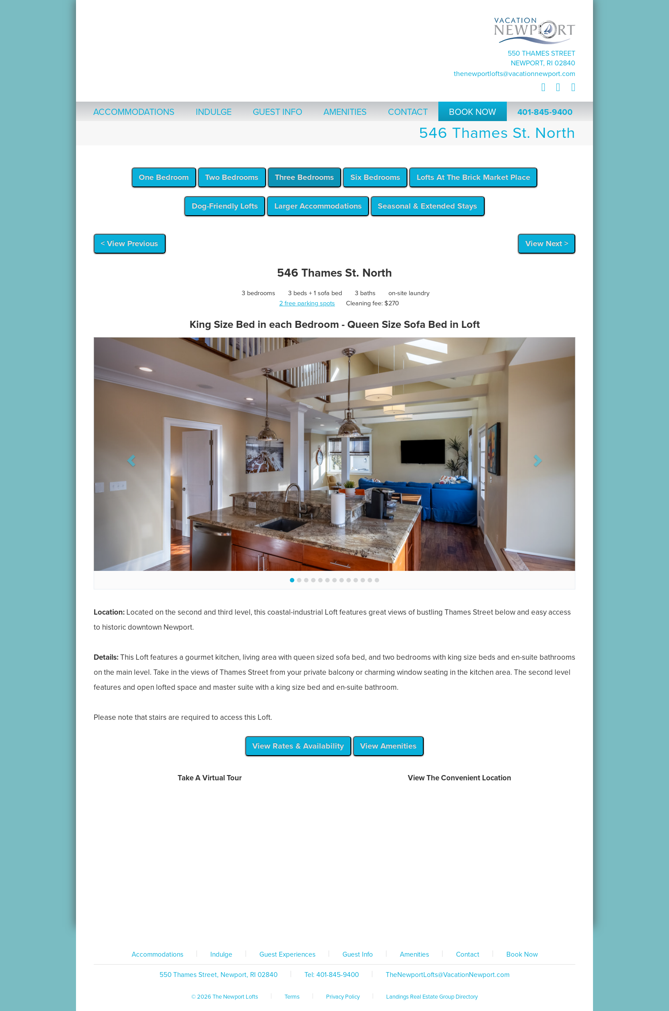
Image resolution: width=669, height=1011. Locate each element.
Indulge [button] (214, 112)
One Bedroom (164, 177)
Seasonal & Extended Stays (427, 206)
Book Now (522, 954)
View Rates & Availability (298, 746)
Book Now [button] (472, 112)
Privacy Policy (343, 996)
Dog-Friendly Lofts (225, 206)
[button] (130, 457)
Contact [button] (408, 112)
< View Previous (129, 243)
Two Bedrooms (231, 177)
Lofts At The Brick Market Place (473, 177)
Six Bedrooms (375, 177)
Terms (292, 996)
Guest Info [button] (277, 112)
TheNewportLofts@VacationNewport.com (514, 73)
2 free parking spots (307, 303)
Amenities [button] (345, 112)
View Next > (546, 243)
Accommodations (157, 954)
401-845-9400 (545, 112)
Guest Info (357, 954)
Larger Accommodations (318, 206)
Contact (467, 954)
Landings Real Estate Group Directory (432, 996)
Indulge (221, 954)
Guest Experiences (287, 954)
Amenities (414, 954)
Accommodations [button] (134, 112)
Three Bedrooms (304, 177)
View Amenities (388, 746)
